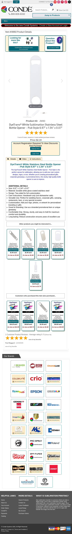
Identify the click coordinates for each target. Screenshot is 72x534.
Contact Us (22, 503)
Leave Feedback (24, 505)
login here (35, 153)
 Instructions (35, 159)
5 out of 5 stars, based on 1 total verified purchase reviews (36, 137)
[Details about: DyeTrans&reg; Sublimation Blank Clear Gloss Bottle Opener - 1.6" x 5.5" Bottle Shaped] (28, 249)
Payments (4, 513)
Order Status (5, 508)
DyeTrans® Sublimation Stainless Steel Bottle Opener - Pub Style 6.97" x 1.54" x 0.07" (13, 247)
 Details (11, 159)
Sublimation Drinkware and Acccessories (23, 48)
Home (3, 500)
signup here (35, 148)
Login (16, 2)
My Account (22, 511)
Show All (48, 334)
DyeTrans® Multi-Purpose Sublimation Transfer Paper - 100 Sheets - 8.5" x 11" (13, 319)
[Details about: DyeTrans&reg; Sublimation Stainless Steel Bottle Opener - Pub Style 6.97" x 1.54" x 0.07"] (13, 249)
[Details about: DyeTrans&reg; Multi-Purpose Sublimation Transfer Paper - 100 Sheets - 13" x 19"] (57, 321)
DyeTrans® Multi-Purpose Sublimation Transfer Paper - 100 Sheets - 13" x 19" (58, 319)
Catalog (3, 516)
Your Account (5, 505)
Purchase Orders (24, 513)
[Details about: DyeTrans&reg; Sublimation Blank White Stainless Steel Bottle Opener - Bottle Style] (35, 281)
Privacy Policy (5, 531)
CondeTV (4, 511)
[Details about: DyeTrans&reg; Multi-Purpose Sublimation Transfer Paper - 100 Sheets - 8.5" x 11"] (13, 321)
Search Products (24, 500)
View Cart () (62, 10)
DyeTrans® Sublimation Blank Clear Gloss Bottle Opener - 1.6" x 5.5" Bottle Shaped (28, 247)
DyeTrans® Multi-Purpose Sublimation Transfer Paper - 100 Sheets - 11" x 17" (28, 319)
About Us (4, 503)
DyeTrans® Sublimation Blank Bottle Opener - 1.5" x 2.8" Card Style (43, 246)
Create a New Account (49, 25)
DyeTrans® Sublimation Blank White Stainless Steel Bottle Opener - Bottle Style (35, 278)
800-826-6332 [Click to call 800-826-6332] (17, 14)
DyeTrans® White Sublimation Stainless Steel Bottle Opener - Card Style (57, 246)
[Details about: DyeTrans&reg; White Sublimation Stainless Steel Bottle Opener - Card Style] (57, 249)
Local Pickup (22, 508)
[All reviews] (36, 134)
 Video (23, 159)
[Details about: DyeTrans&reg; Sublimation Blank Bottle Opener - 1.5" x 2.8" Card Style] (43, 249)
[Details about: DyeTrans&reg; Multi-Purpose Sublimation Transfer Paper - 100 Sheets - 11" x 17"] (28, 321)
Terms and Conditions (21, 529)
